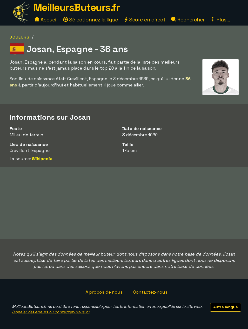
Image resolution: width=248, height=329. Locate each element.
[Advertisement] (124, 203)
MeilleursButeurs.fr (76, 7)
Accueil (46, 19)
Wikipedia (42, 158)
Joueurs (20, 37)
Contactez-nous (150, 292)
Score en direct (145, 19)
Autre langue (225, 306)
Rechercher (188, 19)
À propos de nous (104, 292)
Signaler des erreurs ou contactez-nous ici (51, 312)
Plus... (220, 19)
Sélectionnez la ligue (90, 19)
